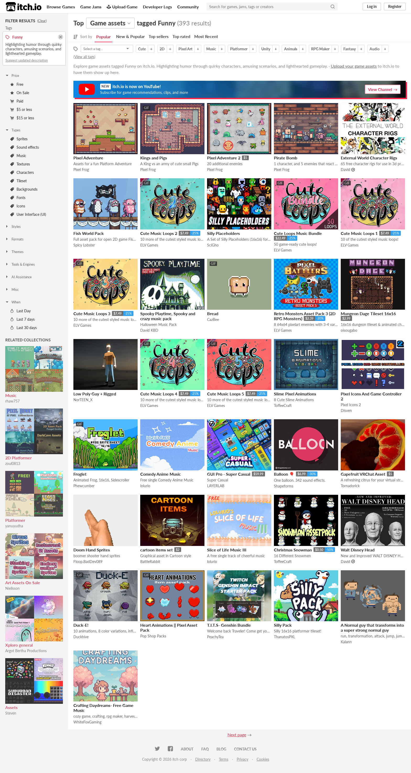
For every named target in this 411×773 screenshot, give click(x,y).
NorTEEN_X (83, 400)
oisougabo (349, 330)
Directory (202, 759)
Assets (11, 707)
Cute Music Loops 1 (359, 233)
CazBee (213, 319)
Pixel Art (185, 49)
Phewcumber (84, 486)
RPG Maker (320, 49)
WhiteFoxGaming (87, 722)
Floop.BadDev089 (87, 561)
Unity (265, 49)
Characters (22, 172)
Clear (42, 21)
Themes (14, 252)
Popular (103, 36)
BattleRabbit (150, 561)
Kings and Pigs (153, 157)
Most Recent (206, 36)
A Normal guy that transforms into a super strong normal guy (372, 627)
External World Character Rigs (369, 157)
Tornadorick (350, 486)
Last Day (20, 311)
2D (162, 49)
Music (18, 155)
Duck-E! (81, 624)
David (345, 169)
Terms (223, 759)
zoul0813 (12, 463)
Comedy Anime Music (160, 473)
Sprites (19, 139)
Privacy (242, 759)
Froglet (79, 473)
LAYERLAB (215, 486)
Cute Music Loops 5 (225, 393)
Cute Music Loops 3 (91, 313)
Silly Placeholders (223, 233)
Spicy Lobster (84, 245)
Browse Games (61, 6)
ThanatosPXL (284, 637)
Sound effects (24, 147)
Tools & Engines (20, 264)
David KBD (149, 330)
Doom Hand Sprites (91, 549)
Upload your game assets (354, 65)
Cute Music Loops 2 (158, 233)
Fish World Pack (88, 233)
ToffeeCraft (283, 405)
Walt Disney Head (358, 549)
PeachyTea (215, 637)
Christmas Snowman (293, 549)
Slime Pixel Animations (295, 393)
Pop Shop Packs (153, 636)
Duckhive (81, 637)
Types (12, 130)
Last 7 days (22, 319)
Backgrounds (23, 189)
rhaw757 (12, 401)
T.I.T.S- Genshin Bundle (229, 624)
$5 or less (21, 109)
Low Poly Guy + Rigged (94, 393)
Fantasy (349, 49)
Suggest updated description (27, 60)
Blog (221, 749)
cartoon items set (156, 549)
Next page (237, 734)
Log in (372, 6)
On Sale (19, 92)
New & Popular (130, 36)
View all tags (84, 57)
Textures (20, 164)
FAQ (205, 749)
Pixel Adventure (88, 157)
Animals (290, 49)
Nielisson (12, 588)
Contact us (245, 749)
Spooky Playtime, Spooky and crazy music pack (167, 316)
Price (12, 75)
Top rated (181, 36)
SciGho (213, 245)
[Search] (333, 6)
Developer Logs (157, 6)
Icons (17, 206)
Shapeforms (283, 486)
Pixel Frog (81, 169)
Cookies (263, 759)
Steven (10, 713)
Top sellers (159, 36)
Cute (142, 49)
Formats (14, 239)
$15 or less (22, 118)
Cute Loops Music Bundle (298, 233)
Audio (375, 49)
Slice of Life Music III (226, 549)
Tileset (18, 181)
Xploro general (19, 644)
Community (188, 6)
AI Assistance (18, 277)
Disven (346, 410)
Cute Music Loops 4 (158, 393)
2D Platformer (18, 457)
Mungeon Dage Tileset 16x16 (368, 313)
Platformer (15, 520)
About (187, 749)
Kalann (346, 642)
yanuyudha (14, 526)
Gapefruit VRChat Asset (363, 473)
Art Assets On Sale (22, 582)
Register (394, 6)
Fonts (17, 197)
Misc (12, 289)
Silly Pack (283, 624)
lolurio (145, 486)
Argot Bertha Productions (26, 650)
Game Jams (90, 6)
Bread (212, 313)
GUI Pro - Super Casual (228, 473)
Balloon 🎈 (284, 473)
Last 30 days (23, 327)
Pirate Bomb (285, 157)
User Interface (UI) (28, 214)
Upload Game (122, 6)
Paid (16, 101)
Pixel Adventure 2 (223, 157)
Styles (13, 226)
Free (16, 84)
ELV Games (149, 245)
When (12, 302)
